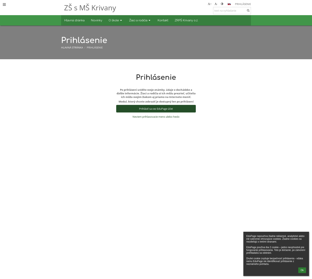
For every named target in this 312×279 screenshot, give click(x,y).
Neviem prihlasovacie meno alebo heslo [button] (156, 116)
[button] (229, 4)
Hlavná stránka (72, 47)
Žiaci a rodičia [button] (140, 20)
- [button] (216, 4)
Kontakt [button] (163, 20)
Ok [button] (302, 270)
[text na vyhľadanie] (232, 10)
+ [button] (210, 4)
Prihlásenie (243, 4)
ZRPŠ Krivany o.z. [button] (186, 20)
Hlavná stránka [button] (74, 20)
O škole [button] (116, 20)
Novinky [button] (96, 20)
